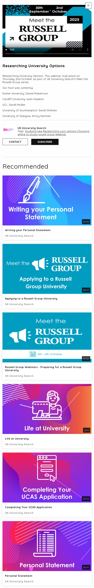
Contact (15, 141)
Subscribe (45, 142)
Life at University (17, 438)
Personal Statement (18, 575)
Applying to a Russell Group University (31, 298)
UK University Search (32, 128)
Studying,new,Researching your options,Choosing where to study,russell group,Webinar (53, 133)
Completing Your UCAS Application (28, 507)
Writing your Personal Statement (28, 230)
